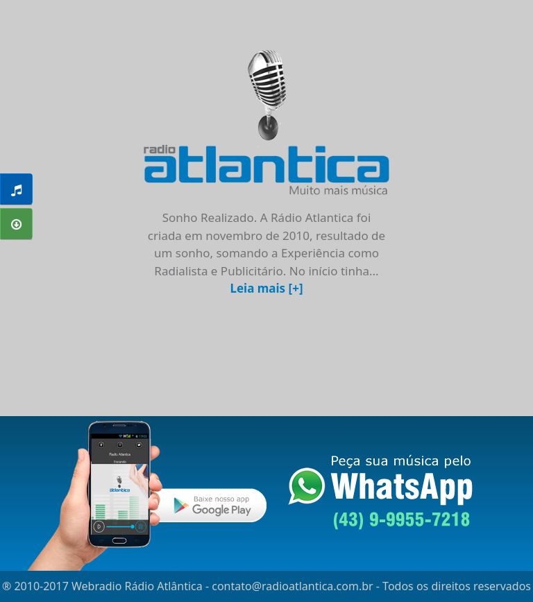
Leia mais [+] (266, 288)
